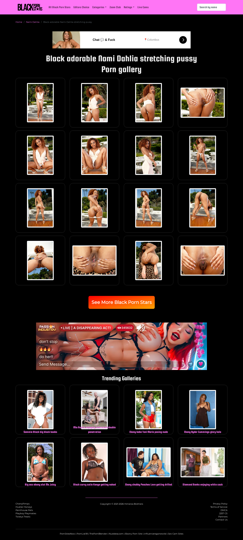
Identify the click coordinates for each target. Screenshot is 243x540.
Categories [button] (98, 7)
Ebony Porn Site (133, 533)
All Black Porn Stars (59, 7)
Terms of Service (218, 507)
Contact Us (221, 519)
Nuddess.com (116, 533)
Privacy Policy (220, 503)
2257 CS (223, 513)
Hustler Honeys (24, 507)
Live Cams (143, 7)
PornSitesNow (67, 533)
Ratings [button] (128, 7)
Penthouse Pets (24, 510)
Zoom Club (115, 7)
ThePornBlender (98, 533)
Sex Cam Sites (175, 533)
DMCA (224, 510)
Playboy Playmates (26, 513)
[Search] (211, 7)
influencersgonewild (155, 533)
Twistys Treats (23, 516)
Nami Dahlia (32, 22)
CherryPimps (22, 503)
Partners (222, 516)
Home (19, 22)
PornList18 (82, 533)
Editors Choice (81, 7)
